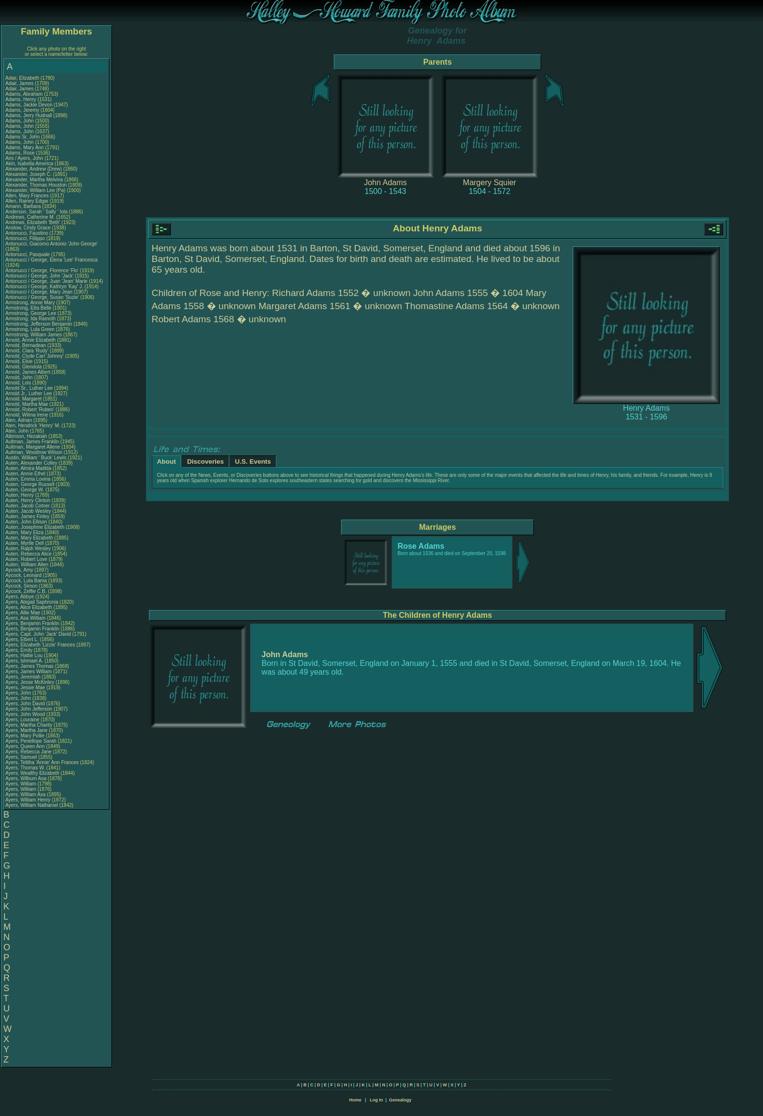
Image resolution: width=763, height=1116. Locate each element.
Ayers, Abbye (20, 596)
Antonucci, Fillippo (25, 238)
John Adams (385, 182)
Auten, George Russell (29, 484)
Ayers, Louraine (23, 719)
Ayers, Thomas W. (25, 767)
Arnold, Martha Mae (27, 404)
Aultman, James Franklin (32, 441)
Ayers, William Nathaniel (31, 805)
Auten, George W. (24, 489)
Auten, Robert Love (26, 559)
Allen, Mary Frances (27, 195)
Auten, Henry (20, 495)
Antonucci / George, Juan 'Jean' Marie (46, 281)
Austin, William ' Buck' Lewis (36, 457)
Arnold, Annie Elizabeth (30, 340)
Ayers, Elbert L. (21, 639)
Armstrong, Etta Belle (28, 308)
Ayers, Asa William (25, 618)
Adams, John (20, 120)
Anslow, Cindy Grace (28, 227)
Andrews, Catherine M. (30, 217)
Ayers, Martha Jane (26, 730)
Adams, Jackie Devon (29, 104)
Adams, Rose (20, 153)
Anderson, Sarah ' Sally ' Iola (36, 211)
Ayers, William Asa (25, 794)
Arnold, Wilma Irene (26, 415)
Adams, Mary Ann (25, 147)
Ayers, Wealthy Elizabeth (32, 773)
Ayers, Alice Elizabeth (28, 607)
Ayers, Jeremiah (23, 677)
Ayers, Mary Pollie (24, 735)
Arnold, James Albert (27, 372)
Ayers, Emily (19, 650)
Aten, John (17, 431)
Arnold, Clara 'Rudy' (27, 350)
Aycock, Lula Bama (26, 580)
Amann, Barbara (23, 206)
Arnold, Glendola (24, 366)
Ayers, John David (25, 703)
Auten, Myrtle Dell (24, 543)
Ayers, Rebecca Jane (28, 751)
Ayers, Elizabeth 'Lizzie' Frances (40, 644)
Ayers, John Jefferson (28, 709)
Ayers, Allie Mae (22, 612)
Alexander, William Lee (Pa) (35, 190)
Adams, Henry (21, 99)
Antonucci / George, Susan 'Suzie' (42, 297)
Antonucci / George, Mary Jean (39, 292)
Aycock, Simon (22, 586)
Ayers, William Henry (28, 799)
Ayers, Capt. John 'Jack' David (38, 634)
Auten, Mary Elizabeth (29, 538)
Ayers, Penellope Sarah (30, 741)
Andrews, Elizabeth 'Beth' (33, 222)
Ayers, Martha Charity (29, 725)
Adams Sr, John (23, 137)
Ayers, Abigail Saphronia (31, 602)
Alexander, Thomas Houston (36, 185)
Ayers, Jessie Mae (25, 687)
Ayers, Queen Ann (25, 746)
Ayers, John (18, 693)
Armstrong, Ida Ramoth (30, 318)
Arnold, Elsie (19, 361)
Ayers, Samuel (21, 757)
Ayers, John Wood (25, 714)
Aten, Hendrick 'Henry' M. (32, 425)
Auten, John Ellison (26, 521)
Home (355, 1100)
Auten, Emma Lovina (28, 479)
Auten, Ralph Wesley (28, 548)
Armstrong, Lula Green (29, 329)
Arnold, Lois (19, 382)
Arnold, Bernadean (26, 345)
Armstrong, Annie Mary (30, 302)
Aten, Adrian (19, 420)
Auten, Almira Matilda (28, 468)
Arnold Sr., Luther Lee (29, 388)
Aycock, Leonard (24, 575)
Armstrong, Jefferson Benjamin (38, 324)
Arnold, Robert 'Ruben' (30, 409)
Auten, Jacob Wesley (28, 511)
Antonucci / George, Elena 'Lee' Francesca (51, 259)
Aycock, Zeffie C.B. (26, 591)
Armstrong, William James (33, 334)
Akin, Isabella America (29, 163)
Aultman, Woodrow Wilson (33, 452)
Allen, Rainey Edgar (26, 201)
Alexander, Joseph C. (28, 174)
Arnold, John (19, 377)
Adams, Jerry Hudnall (28, 115)
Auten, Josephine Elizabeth (34, 527)
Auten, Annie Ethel (25, 473)
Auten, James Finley (27, 516)
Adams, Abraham (24, 94)
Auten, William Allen (26, 564)
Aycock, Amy (20, 570)
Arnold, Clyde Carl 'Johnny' (34, 356)
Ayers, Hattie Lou (24, 655)
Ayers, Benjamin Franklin (32, 623)
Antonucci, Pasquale (28, 254)
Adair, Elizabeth (22, 78)
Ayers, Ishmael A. (24, 660)
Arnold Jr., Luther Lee (28, 393)
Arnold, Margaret (24, 398)
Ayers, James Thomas (29, 666)
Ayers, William (21, 783)
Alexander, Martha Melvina (34, 179)
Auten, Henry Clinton (27, 500)
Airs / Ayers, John (24, 158)
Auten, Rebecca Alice (28, 554)
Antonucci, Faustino (27, 233)
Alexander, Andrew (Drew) (34, 169)
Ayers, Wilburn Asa (25, 778)
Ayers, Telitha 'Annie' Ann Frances (42, 762)
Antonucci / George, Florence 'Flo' (42, 270)
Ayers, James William (28, 671)
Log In (376, 1100)
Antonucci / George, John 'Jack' (40, 276)
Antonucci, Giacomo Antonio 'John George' (51, 243)
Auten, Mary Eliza (24, 532)
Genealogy (400, 1100)
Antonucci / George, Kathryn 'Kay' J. (44, 286)
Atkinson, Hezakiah (26, 436)
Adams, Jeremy (22, 110)
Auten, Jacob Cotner (27, 505)
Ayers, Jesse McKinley (29, 682)
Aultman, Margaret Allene (32, 447)
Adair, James (20, 83)
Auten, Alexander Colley (31, 463)
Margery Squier (489, 182)
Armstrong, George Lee (30, 313)
